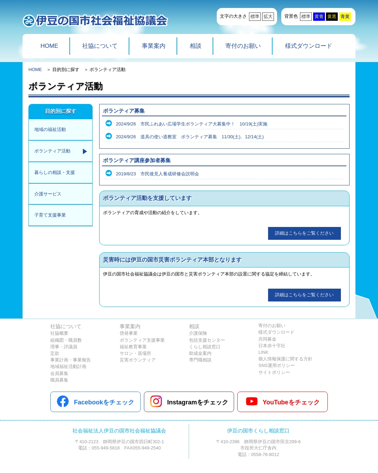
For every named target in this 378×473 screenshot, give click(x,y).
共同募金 (267, 339)
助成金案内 (200, 353)
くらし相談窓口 (205, 346)
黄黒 (331, 16)
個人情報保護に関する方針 (285, 358)
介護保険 (198, 333)
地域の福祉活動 (50, 129)
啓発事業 (129, 333)
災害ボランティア (138, 359)
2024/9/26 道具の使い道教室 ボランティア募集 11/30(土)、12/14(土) (190, 136)
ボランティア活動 (52, 151)
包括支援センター (207, 340)
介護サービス (47, 193)
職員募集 (59, 380)
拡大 (268, 16)
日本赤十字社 (271, 345)
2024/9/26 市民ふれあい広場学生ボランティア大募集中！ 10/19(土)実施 (191, 123)
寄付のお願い (243, 46)
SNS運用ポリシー (276, 365)
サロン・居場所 (135, 353)
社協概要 (59, 333)
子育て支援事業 (50, 215)
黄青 (319, 16)
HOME (49, 46)
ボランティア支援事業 (142, 340)
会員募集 (59, 373)
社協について (100, 46)
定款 (54, 353)
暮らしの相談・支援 (54, 172)
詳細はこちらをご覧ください (304, 233)
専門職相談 (200, 359)
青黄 (345, 16)
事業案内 (153, 46)
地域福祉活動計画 (68, 366)
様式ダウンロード (308, 46)
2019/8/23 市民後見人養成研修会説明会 (157, 173)
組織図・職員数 (66, 340)
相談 (195, 46)
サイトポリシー (274, 372)
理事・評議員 (63, 346)
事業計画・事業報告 (70, 359)
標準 (254, 16)
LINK (263, 352)
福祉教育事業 (133, 346)
